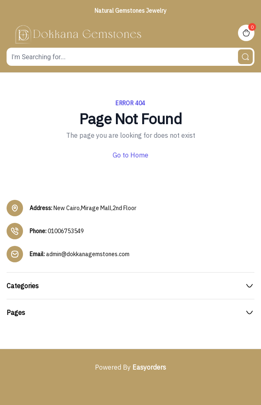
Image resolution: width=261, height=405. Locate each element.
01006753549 (66, 231)
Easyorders (149, 367)
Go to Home (130, 155)
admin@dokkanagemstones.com (87, 254)
